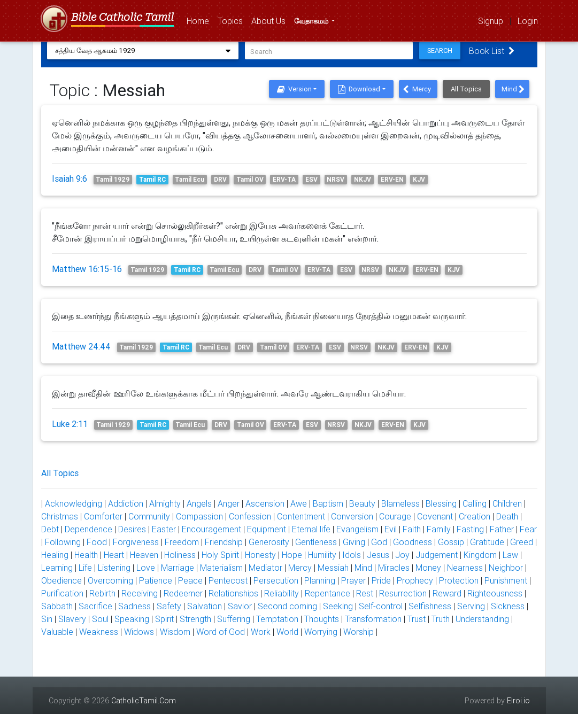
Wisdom (175, 631)
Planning (319, 580)
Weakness (98, 631)
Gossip (451, 542)
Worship (358, 631)
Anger (229, 503)
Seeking (338, 606)
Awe (298, 503)
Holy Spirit (220, 554)
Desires (132, 529)
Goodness (412, 542)
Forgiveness (136, 542)
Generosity (269, 542)
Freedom (182, 542)
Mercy (417, 89)
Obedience (61, 580)
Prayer (353, 580)
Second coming (287, 606)
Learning (57, 567)
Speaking (131, 619)
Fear (528, 529)
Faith (412, 529)
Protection (459, 580)
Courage (395, 516)
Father (502, 529)
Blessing (441, 503)
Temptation (277, 619)
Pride (381, 580)
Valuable (57, 631)
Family (439, 529)
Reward (447, 593)
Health (86, 554)
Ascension (264, 503)
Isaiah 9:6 (69, 178)
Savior (240, 606)
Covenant (435, 516)
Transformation (373, 619)
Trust (416, 619)
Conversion (352, 516)
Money (428, 567)
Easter (164, 529)
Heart (114, 554)
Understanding (482, 619)
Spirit (164, 619)
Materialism (221, 567)
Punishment (505, 580)
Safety (169, 606)
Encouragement (211, 529)
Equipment (266, 529)
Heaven (144, 554)
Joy (402, 554)
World (287, 631)
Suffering (233, 619)
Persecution (275, 580)
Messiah (333, 567)
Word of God (220, 631)
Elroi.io (518, 700)
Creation (474, 516)
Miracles (394, 567)
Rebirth (102, 593)
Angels (199, 503)
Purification (62, 593)
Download (359, 89)
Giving (354, 542)
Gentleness (316, 542)
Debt (50, 529)
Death (507, 516)
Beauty (362, 503)
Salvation (204, 606)
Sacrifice (95, 606)
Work (261, 631)
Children (507, 503)
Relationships (233, 593)
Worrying (320, 631)
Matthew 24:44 (81, 346)
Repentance (327, 593)
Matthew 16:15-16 (87, 268)
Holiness (180, 554)
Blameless (400, 503)
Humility (322, 554)
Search (443, 50)
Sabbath (57, 606)
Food (97, 542)
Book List (495, 50)
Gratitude (487, 542)
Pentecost (228, 580)
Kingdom (480, 554)
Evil (390, 529)
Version (294, 89)
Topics (232, 20)
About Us (270, 20)
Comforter (103, 516)
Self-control (381, 606)
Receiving (139, 593)
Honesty (260, 554)
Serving (471, 606)
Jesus (378, 554)
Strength (195, 619)
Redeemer (183, 593)
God (379, 542)
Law (510, 554)
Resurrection (403, 593)
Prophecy (415, 580)
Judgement (436, 554)
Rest (364, 593)
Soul (100, 619)
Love (145, 567)
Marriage (177, 567)
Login (528, 20)
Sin (46, 619)
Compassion (199, 516)
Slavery (72, 619)
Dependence (88, 529)
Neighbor (506, 567)
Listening (114, 567)
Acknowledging (73, 503)
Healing (54, 554)
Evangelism (357, 529)
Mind (513, 89)
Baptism (328, 503)
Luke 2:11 (70, 423)
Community (149, 516)
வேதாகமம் (312, 21)
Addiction (125, 503)
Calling (475, 503)
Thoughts (321, 619)
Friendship (224, 542)
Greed (521, 542)
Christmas (59, 516)
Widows (139, 631)
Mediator (265, 567)
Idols (351, 554)
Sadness (134, 606)
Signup (490, 20)
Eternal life (311, 529)
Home (200, 20)
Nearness (465, 567)
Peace (190, 580)
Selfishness (430, 606)
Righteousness (494, 593)
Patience (155, 580)
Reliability (281, 593)
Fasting (470, 529)
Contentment (301, 516)
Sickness (508, 606)
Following (63, 542)
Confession (250, 516)
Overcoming (110, 580)
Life (85, 567)
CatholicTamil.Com (143, 700)
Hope (292, 554)
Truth (440, 619)
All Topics (466, 89)
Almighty (165, 503)
